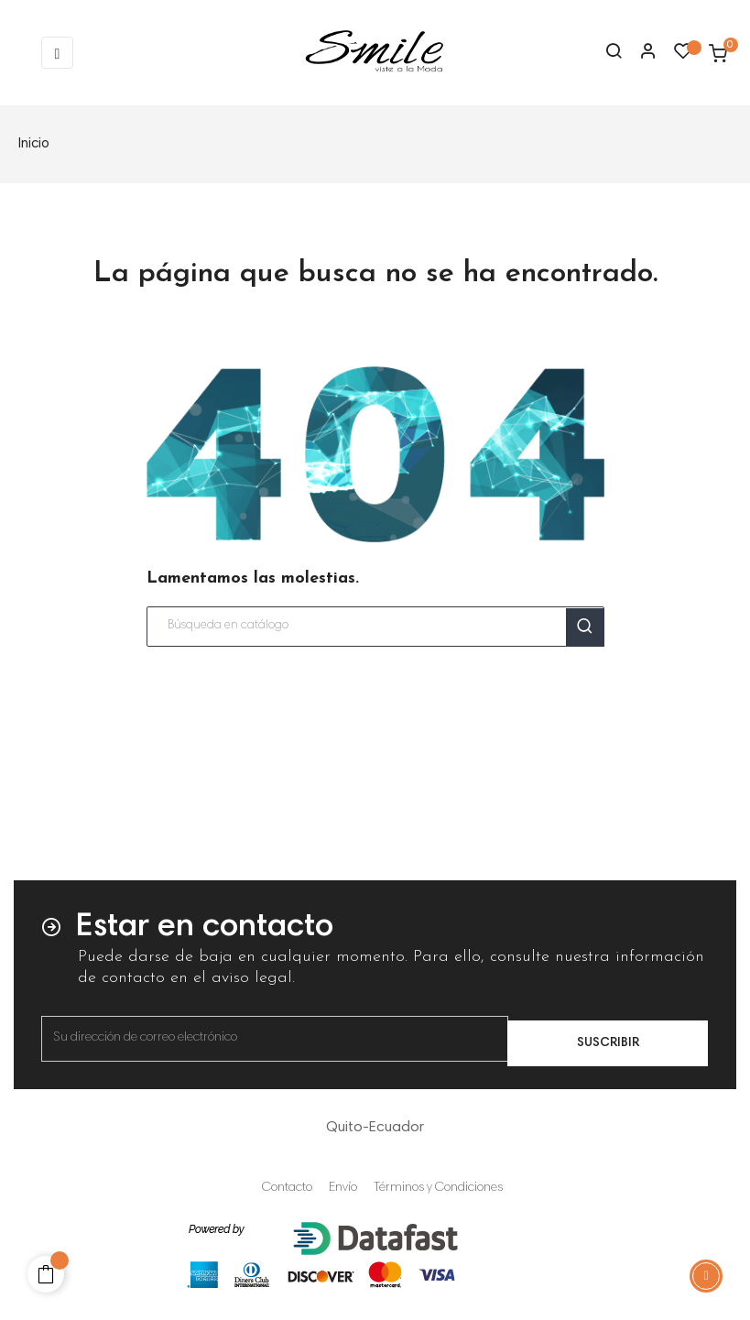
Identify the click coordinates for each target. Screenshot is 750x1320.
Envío (343, 1188)
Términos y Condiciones (438, 1188)
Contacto (287, 1188)
